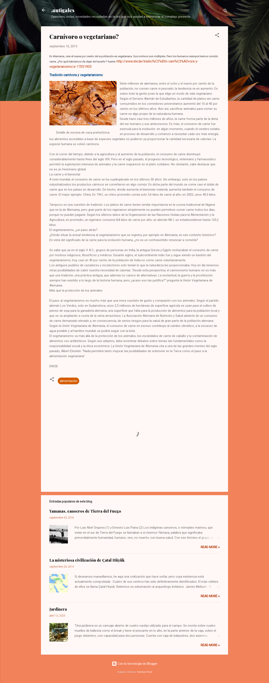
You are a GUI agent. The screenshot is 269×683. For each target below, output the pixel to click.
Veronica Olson (144, 672)
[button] (217, 36)
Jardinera (58, 609)
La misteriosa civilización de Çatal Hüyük (87, 560)
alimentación (68, 381)
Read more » (210, 547)
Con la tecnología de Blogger (134, 664)
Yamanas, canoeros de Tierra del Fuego (85, 511)
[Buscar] (225, 11)
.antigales (62, 10)
